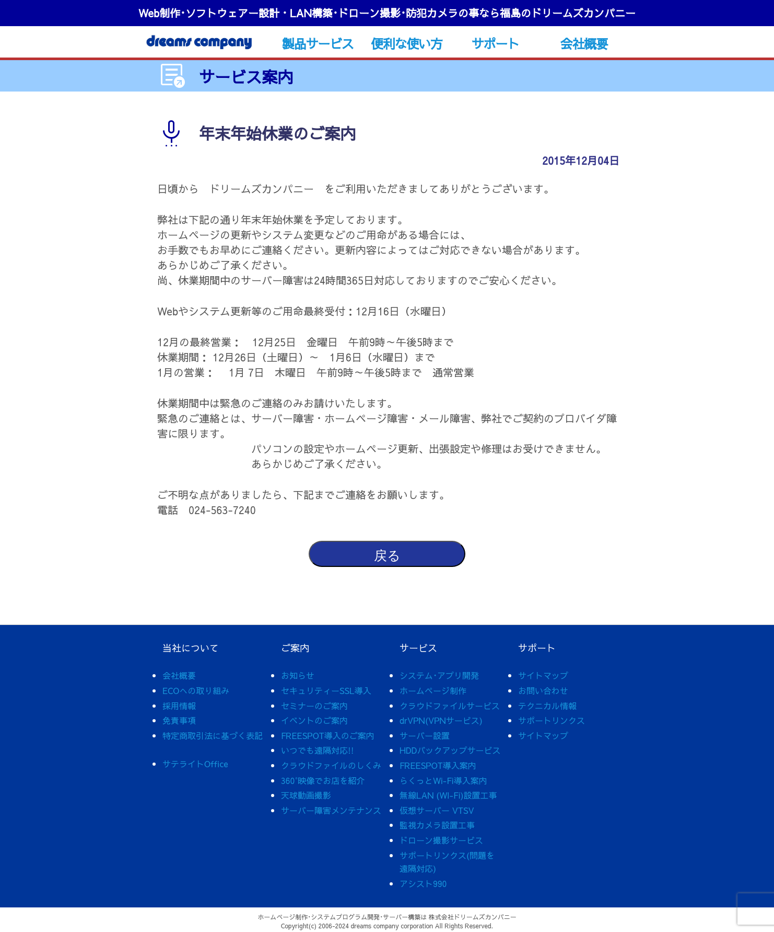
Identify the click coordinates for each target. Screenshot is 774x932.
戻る (387, 555)
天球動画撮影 (306, 795)
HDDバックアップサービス (450, 750)
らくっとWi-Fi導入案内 (443, 780)
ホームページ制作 (433, 690)
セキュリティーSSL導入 (326, 690)
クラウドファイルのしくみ (331, 765)
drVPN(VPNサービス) (441, 720)
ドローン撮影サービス (441, 840)
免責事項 (179, 720)
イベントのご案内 (314, 720)
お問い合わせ (543, 690)
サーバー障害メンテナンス (331, 810)
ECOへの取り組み (195, 690)
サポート (495, 43)
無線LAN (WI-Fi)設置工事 (448, 795)
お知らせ (297, 675)
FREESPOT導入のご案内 (327, 735)
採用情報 (179, 705)
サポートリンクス (551, 720)
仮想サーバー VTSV (437, 810)
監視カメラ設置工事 (437, 825)
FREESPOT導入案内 (438, 765)
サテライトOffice (195, 763)
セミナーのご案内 (314, 705)
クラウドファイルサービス (450, 705)
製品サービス (318, 43)
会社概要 (584, 43)
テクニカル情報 (547, 705)
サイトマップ (543, 675)
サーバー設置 (425, 735)
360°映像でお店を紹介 (323, 780)
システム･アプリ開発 (439, 675)
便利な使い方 (406, 43)
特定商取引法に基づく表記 (212, 735)
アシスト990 (423, 883)
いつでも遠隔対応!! (317, 750)
